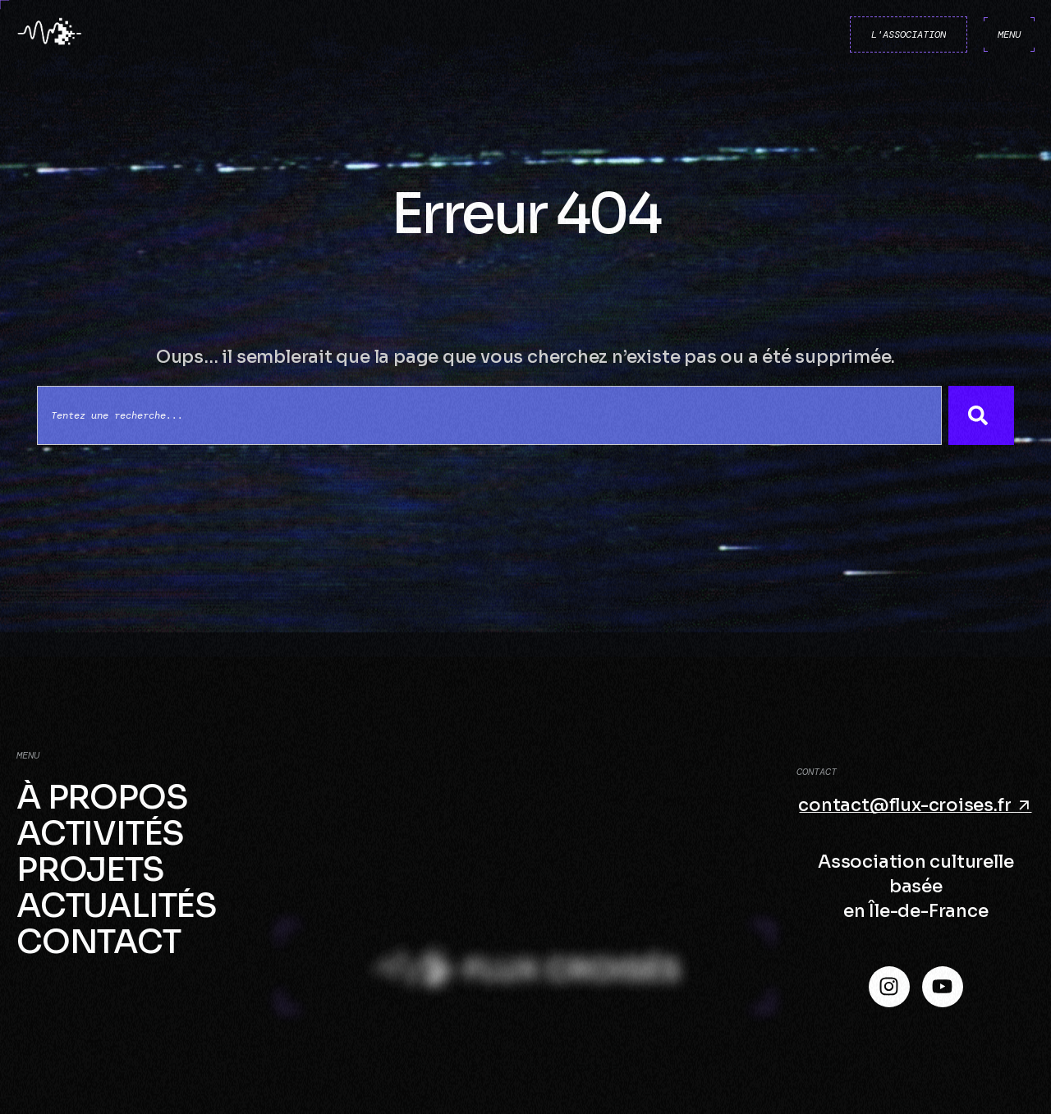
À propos (101, 798)
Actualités (116, 906)
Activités (100, 834)
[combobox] (489, 415)
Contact (98, 942)
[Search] (981, 415)
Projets (90, 870)
